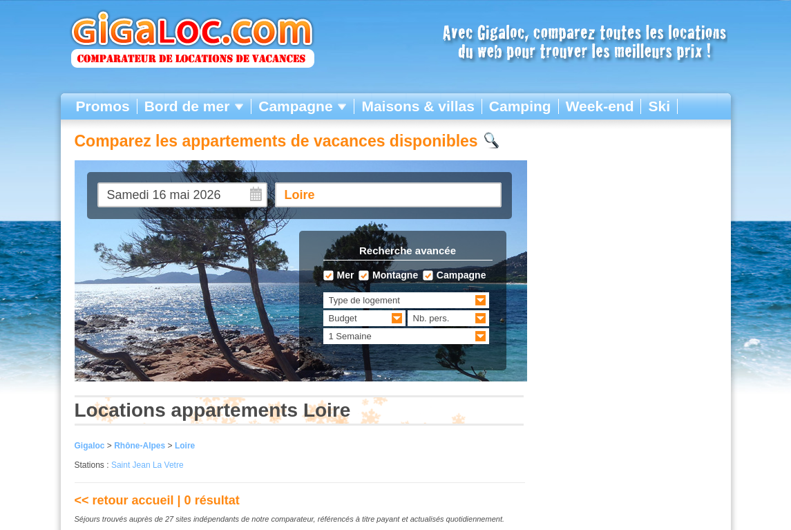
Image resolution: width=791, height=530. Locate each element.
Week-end (600, 106)
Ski (659, 106)
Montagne (395, 275)
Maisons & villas (417, 106)
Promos (103, 106)
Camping (520, 106)
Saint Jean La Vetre (147, 465)
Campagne (302, 106)
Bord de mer (194, 106)
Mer (345, 275)
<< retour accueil (124, 500)
